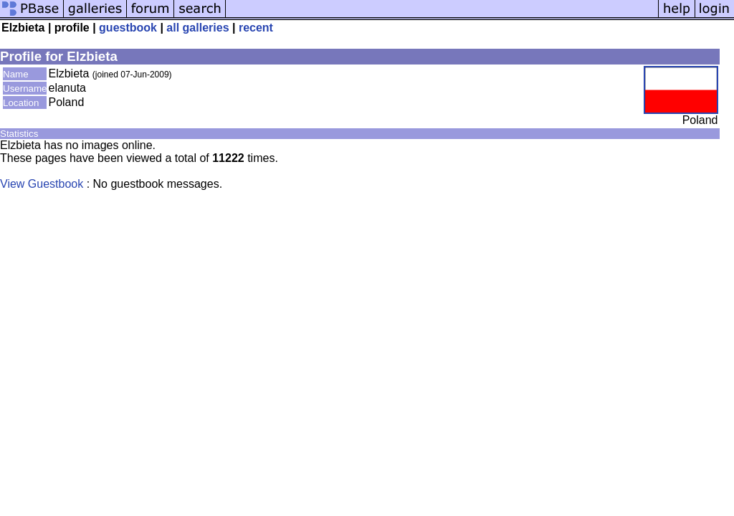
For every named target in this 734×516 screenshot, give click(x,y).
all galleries (197, 28)
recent (256, 28)
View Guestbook (41, 184)
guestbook (128, 28)
